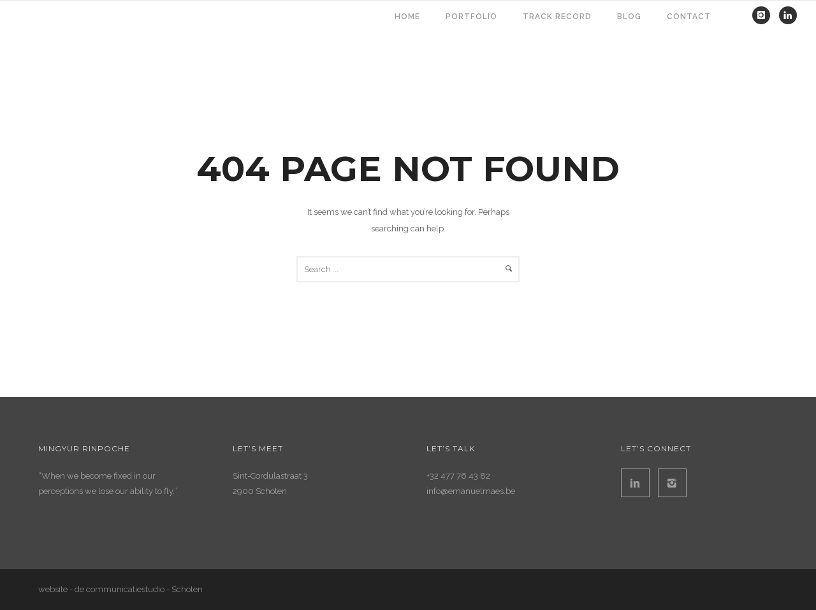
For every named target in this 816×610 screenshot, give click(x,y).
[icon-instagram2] (672, 482)
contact (689, 16)
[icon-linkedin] (788, 15)
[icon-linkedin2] (638, 482)
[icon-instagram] (764, 15)
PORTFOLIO (471, 16)
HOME (407, 16)
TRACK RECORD (557, 16)
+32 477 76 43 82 (458, 476)
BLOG (629, 16)
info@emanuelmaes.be (470, 491)
